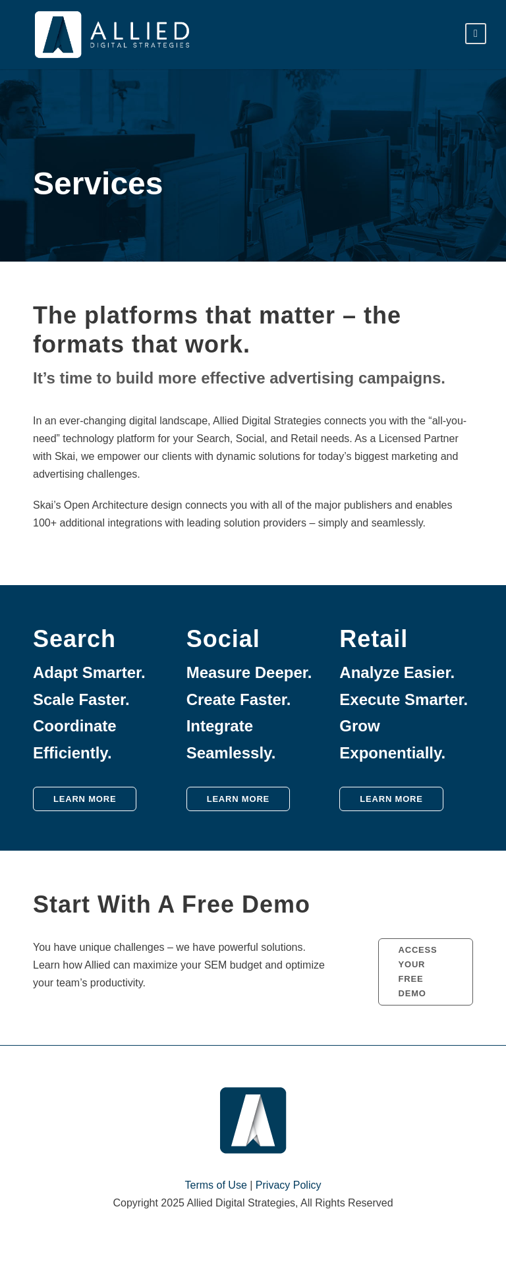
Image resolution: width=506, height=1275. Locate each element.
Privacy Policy (289, 1185)
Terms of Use (216, 1185)
